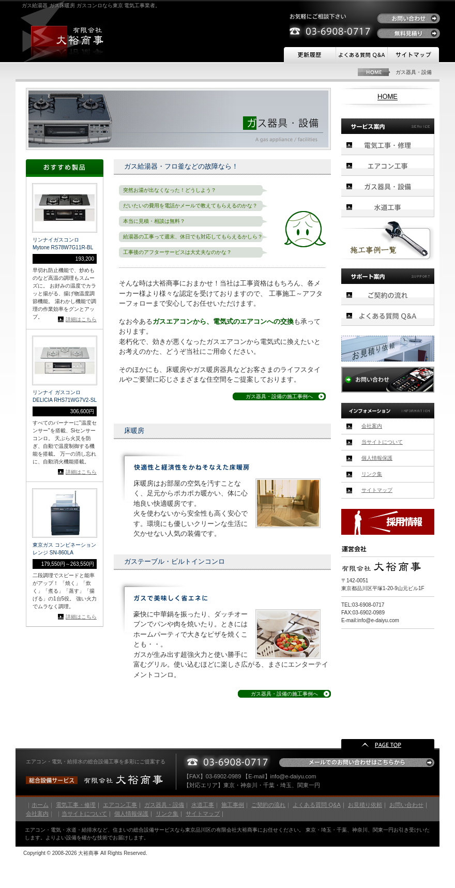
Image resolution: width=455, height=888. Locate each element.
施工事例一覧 (387, 241)
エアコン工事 (387, 165)
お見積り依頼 (387, 349)
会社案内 (371, 426)
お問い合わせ (408, 18)
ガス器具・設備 (387, 186)
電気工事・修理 (387, 144)
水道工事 (387, 207)
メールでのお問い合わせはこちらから (356, 762)
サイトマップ (413, 55)
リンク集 (371, 474)
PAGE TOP (387, 744)
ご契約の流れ (387, 294)
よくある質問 (361, 55)
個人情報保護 (376, 458)
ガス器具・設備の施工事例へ (279, 396)
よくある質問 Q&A (316, 805)
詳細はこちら (81, 319)
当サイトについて (382, 442)
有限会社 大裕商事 (67, 36)
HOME (374, 72)
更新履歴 (310, 55)
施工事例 (232, 805)
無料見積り (408, 33)
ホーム (40, 805)
